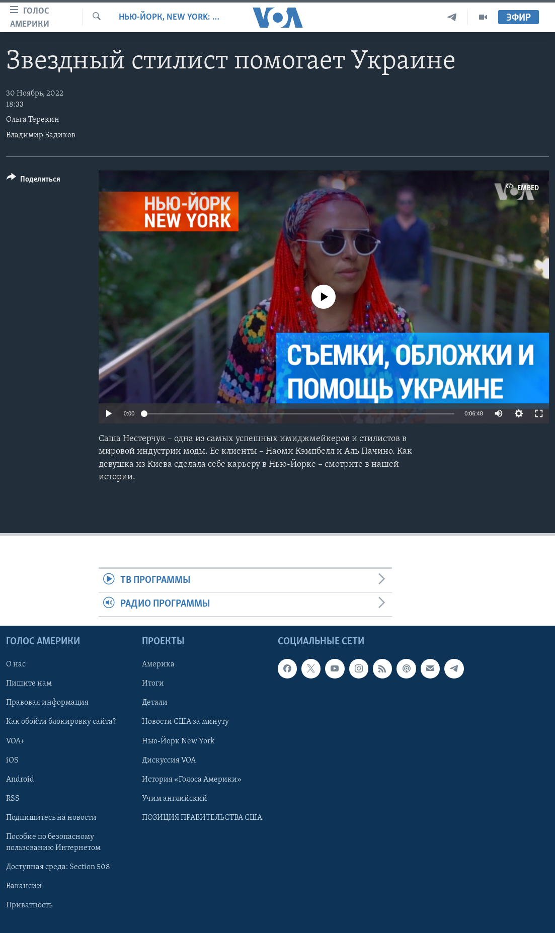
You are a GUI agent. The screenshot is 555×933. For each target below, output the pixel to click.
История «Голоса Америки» (192, 779)
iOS (12, 760)
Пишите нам (29, 684)
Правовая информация (47, 703)
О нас (16, 664)
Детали (155, 703)
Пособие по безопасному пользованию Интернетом (53, 842)
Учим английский (174, 798)
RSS (13, 798)
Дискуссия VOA (169, 760)
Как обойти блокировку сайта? (61, 722)
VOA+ (15, 741)
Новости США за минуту (185, 722)
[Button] (33, 181)
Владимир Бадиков (40, 135)
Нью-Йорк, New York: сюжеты (169, 17)
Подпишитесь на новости (51, 817)
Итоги (153, 684)
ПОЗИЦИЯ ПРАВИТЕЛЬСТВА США (202, 817)
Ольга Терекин (32, 120)
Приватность (29, 905)
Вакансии (24, 886)
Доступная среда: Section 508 (58, 867)
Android (20, 779)
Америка (158, 664)
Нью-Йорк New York (178, 741)
